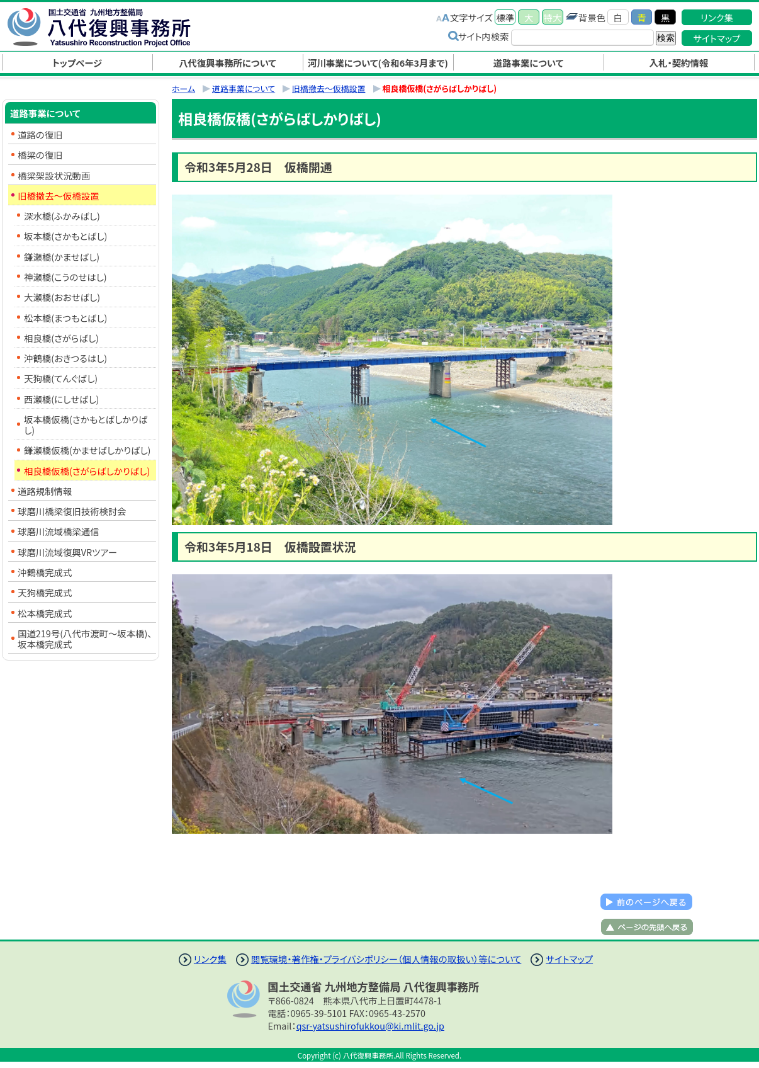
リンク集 (716, 17)
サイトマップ (717, 38)
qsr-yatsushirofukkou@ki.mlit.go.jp (370, 1025)
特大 (553, 17)
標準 (505, 17)
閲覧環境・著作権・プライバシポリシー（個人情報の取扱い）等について (386, 958)
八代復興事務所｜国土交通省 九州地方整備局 (112, 27)
